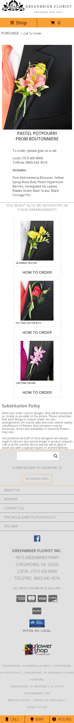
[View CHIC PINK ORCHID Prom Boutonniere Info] (37, 361)
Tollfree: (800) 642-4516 (29, 162)
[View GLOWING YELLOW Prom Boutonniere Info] (37, 240)
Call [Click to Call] (12, 719)
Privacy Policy (19, 700)
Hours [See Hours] (61, 719)
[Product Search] (38, 455)
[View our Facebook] (37, 540)
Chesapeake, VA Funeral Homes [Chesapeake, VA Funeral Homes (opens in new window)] (26, 665)
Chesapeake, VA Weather (29, 686)
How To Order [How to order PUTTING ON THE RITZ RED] (37, 332)
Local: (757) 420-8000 (27, 158)
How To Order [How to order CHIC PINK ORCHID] (37, 392)
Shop (18, 22)
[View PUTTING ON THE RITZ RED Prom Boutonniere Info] (37, 301)
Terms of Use (37, 707)
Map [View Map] (37, 719)
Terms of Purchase (49, 700)
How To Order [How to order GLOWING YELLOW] (37, 272)
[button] (37, 623)
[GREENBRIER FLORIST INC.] (37, 12)
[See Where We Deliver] (37, 478)
